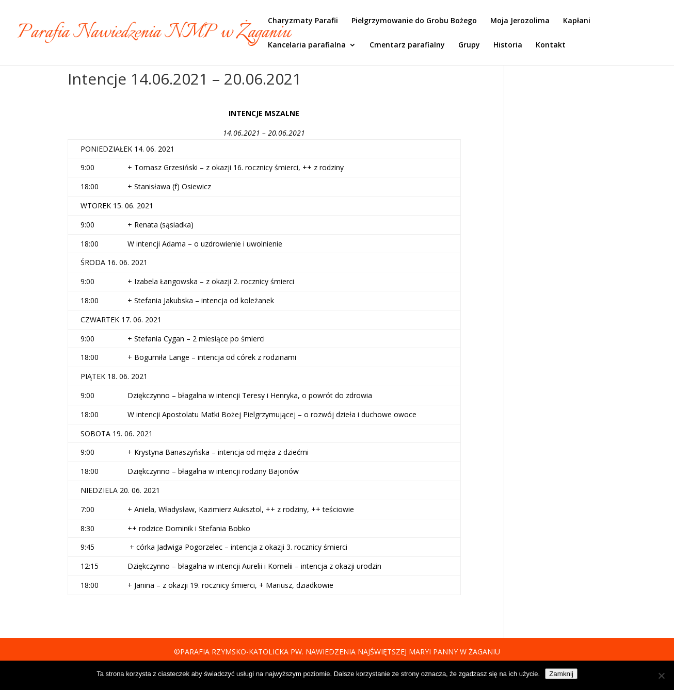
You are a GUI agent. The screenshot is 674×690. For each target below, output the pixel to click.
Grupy (469, 45)
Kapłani (576, 21)
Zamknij (561, 674)
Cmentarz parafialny (407, 45)
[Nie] (661, 675)
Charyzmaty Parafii (303, 21)
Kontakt (551, 45)
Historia (507, 45)
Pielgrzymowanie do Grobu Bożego (414, 21)
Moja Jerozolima (520, 21)
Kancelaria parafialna (307, 45)
